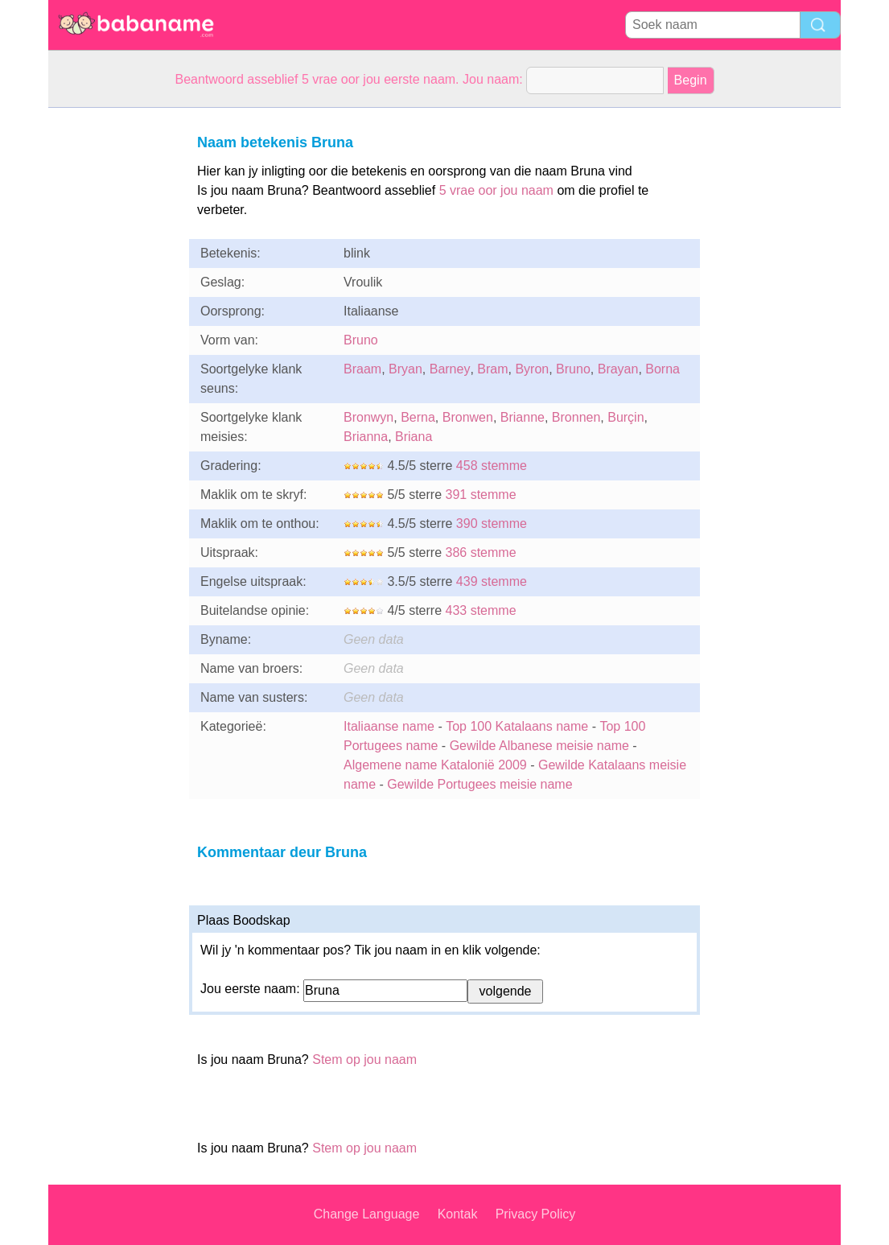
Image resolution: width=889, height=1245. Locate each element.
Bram (492, 369)
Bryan (405, 369)
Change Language (367, 1214)
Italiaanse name (389, 726)
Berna (418, 417)
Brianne (522, 417)
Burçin (625, 417)
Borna (662, 369)
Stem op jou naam (364, 1059)
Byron (532, 369)
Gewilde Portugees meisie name (479, 784)
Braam (362, 369)
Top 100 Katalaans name (517, 726)
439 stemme (491, 581)
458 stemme (491, 465)
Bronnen (576, 417)
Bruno (361, 340)
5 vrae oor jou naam (496, 190)
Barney (450, 369)
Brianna (366, 436)
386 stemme (480, 552)
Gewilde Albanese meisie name (539, 745)
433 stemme (480, 610)
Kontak (458, 1214)
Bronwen (467, 417)
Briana (413, 436)
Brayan (618, 369)
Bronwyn (368, 417)
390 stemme (491, 523)
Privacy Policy (536, 1214)
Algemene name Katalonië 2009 (435, 765)
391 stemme (480, 494)
